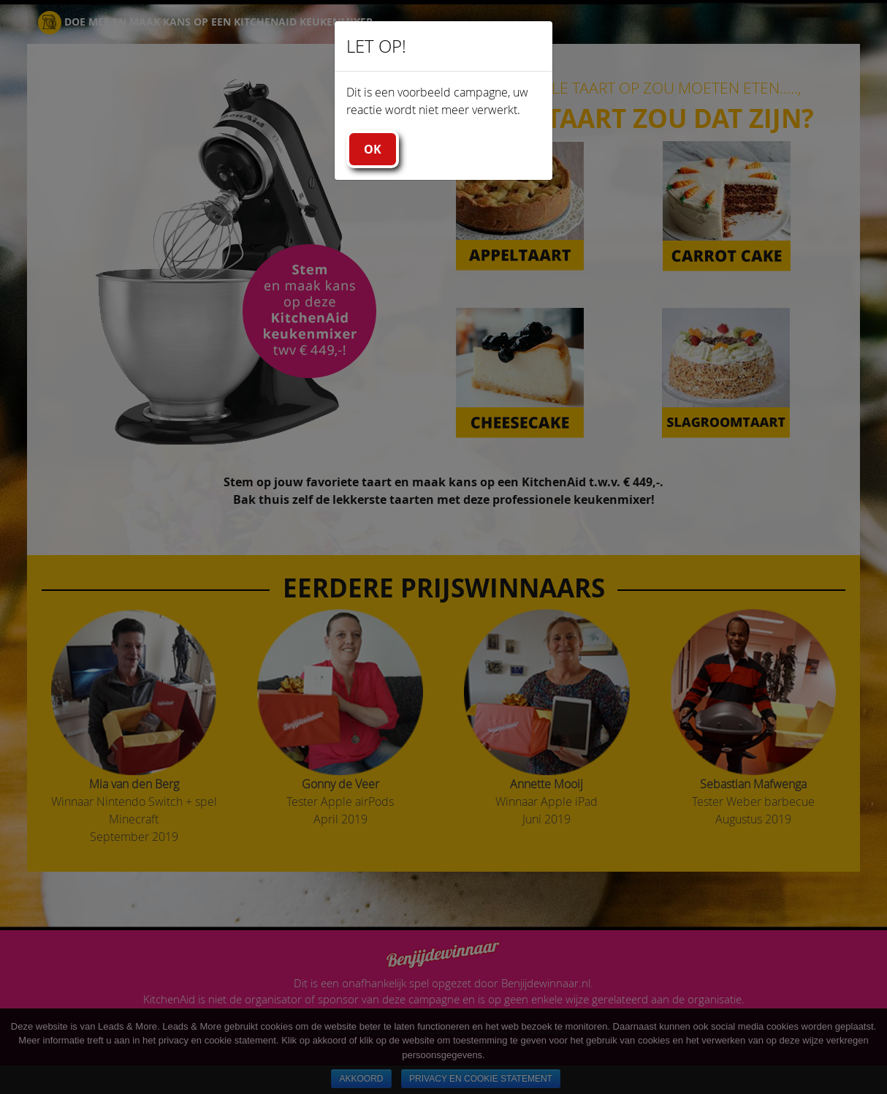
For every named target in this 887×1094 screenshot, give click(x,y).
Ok (372, 149)
